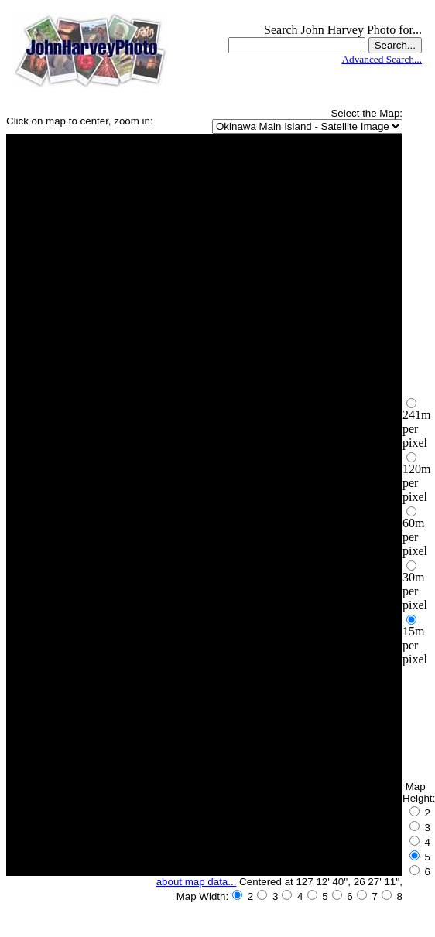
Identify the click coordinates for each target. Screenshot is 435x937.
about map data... (196, 882)
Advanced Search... (381, 59)
